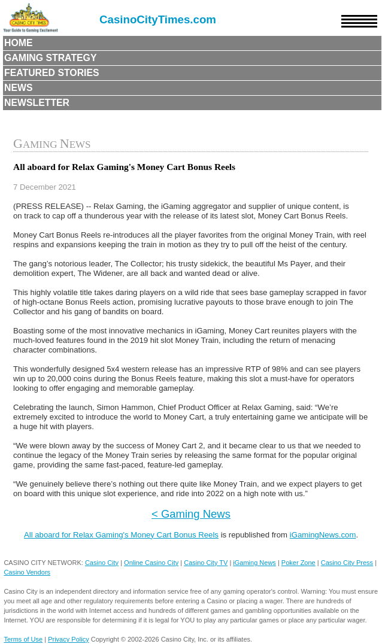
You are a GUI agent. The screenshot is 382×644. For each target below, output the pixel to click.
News (18, 88)
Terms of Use (23, 639)
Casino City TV (206, 562)
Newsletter (36, 103)
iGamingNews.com (323, 534)
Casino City (102, 562)
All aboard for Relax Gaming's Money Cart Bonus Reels (121, 534)
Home (18, 43)
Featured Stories (51, 73)
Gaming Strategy (50, 58)
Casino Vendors (27, 572)
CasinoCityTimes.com (157, 19)
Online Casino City (151, 562)
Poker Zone (298, 562)
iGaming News (254, 562)
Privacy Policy (68, 639)
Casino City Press (347, 562)
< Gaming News (191, 514)
